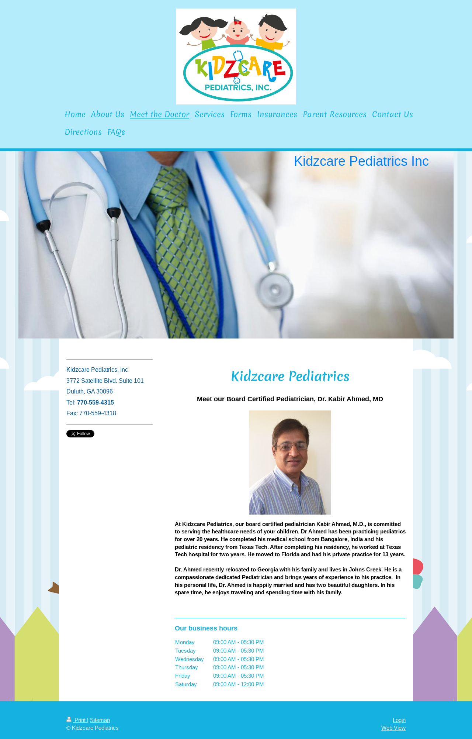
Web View (393, 728)
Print (76, 720)
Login (399, 720)
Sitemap (100, 720)
